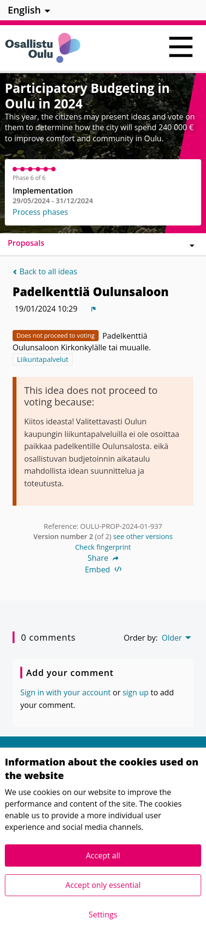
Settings (102, 914)
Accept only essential (102, 885)
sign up (135, 692)
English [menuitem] (24, 9)
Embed (103, 569)
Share (103, 558)
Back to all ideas (45, 271)
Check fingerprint (103, 547)
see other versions (143, 536)
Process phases (40, 212)
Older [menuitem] (172, 638)
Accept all (103, 855)
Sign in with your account (65, 692)
